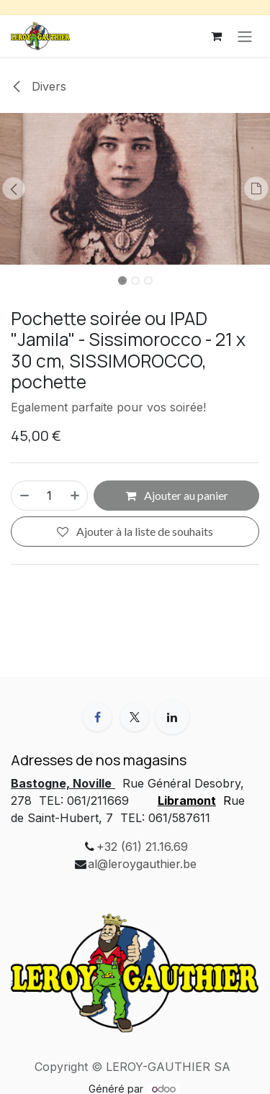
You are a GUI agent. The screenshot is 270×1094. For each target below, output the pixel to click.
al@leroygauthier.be (142, 864)
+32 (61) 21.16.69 (142, 846)
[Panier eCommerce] (216, 36)
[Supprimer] (24, 495)
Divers (38, 86)
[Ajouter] (75, 495)
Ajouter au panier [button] (176, 495)
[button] (13, 188)
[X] (134, 717)
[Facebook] (97, 717)
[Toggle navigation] (244, 36)
